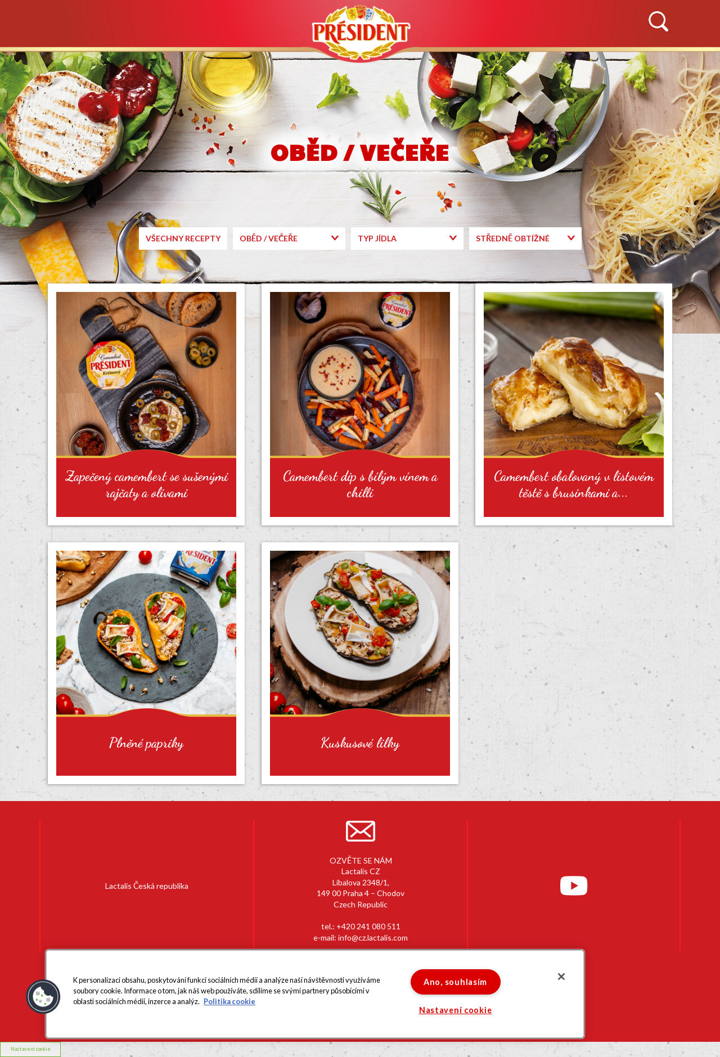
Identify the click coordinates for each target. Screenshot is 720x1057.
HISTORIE (173, 65)
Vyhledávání (658, 22)
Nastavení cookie (455, 1010)
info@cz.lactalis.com (373, 937)
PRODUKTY (284, 65)
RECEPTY (467, 65)
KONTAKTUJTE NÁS (597, 65)
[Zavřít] (561, 976)
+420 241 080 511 (368, 926)
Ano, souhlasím (455, 982)
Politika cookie (229, 1001)
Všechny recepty (183, 238)
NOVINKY (67, 65)
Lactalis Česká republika (146, 885)
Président (360, 32)
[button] (43, 997)
